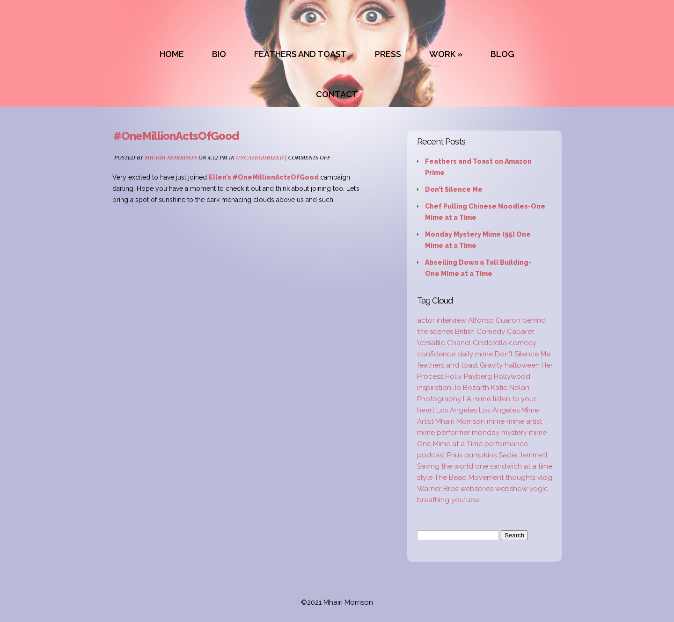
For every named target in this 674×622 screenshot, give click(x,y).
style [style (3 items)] (424, 477)
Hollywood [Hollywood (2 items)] (512, 376)
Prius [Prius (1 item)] (454, 455)
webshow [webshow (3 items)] (511, 489)
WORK (442, 54)
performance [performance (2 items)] (506, 444)
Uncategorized (260, 157)
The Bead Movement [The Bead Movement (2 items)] (469, 477)
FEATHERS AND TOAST (300, 54)
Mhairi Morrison (171, 157)
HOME (172, 54)
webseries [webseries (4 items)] (476, 489)
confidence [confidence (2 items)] (436, 354)
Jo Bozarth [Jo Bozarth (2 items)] (471, 387)
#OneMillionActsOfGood (176, 136)
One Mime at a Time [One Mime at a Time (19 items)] (450, 444)
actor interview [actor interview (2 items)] (441, 320)
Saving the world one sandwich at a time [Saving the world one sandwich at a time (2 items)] (484, 466)
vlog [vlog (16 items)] (544, 477)
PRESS (388, 54)
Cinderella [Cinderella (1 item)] (490, 343)
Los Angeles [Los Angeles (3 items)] (456, 410)
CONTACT (337, 94)
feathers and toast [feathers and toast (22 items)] (447, 365)
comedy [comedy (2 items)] (522, 343)
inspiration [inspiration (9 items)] (434, 387)
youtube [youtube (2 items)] (465, 500)
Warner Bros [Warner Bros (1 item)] (437, 489)
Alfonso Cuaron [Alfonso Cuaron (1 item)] (494, 320)
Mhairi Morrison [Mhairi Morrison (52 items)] (460, 421)
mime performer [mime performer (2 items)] (443, 432)
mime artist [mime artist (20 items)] (524, 421)
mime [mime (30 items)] (496, 421)
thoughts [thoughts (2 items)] (520, 477)
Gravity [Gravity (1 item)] (491, 365)
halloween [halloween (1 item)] (522, 365)
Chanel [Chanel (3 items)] (459, 343)
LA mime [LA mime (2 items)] (477, 399)
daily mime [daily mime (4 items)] (475, 354)
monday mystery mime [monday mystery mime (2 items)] (509, 432)
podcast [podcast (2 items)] (431, 455)
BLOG (502, 54)
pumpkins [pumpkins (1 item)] (480, 455)
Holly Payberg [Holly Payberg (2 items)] (468, 376)
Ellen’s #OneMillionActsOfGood (264, 177)
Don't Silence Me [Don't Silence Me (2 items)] (522, 354)
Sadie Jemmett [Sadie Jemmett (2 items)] (523, 455)
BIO (219, 54)
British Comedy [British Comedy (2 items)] (480, 331)
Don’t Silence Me (454, 189)
